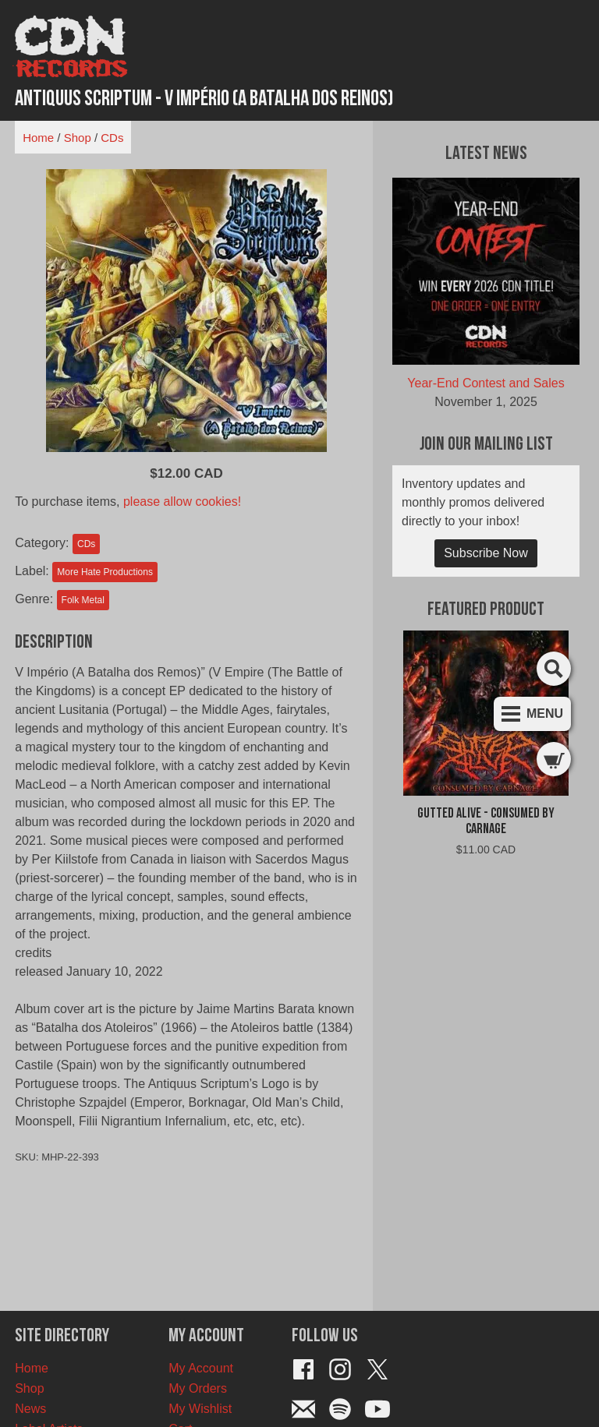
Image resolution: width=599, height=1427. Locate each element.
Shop (77, 137)
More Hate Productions (105, 572)
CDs (112, 137)
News (30, 1408)
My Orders (197, 1388)
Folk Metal (83, 600)
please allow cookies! (182, 501)
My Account (200, 1368)
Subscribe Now (486, 553)
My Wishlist (200, 1408)
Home (38, 137)
